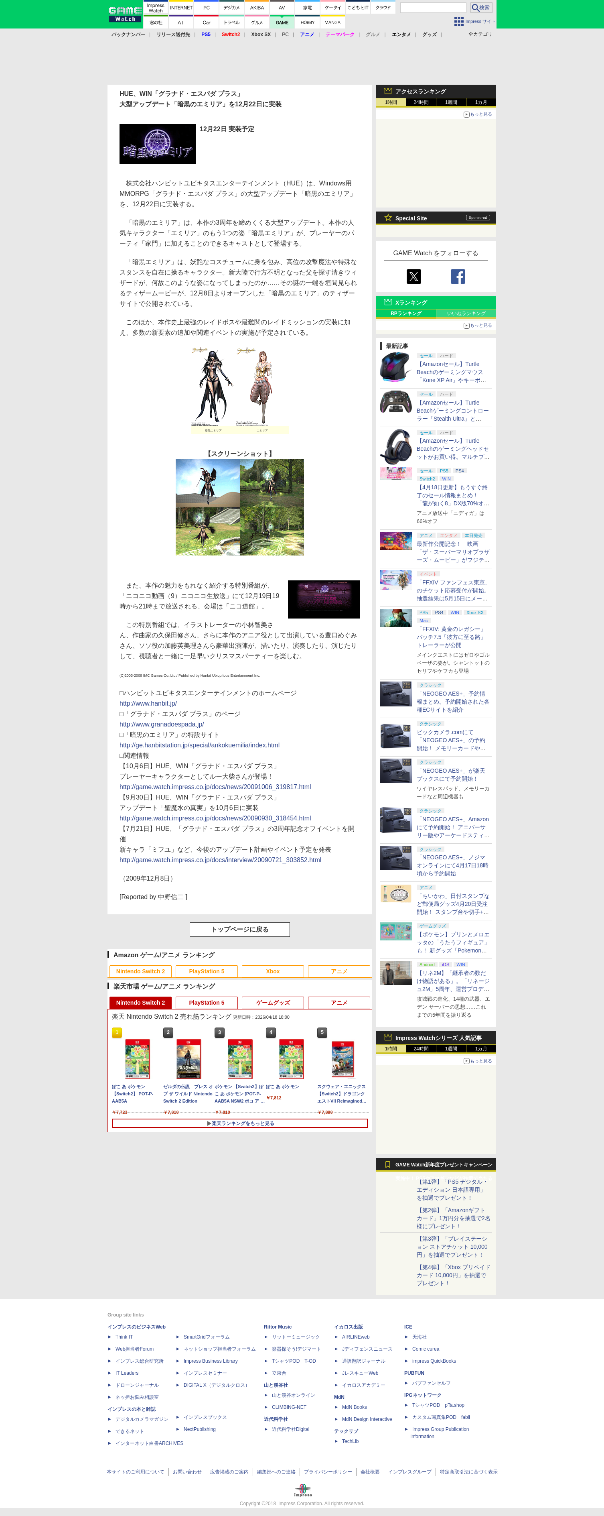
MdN (339, 1397)
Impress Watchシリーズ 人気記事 (438, 1038)
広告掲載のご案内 (229, 1472)
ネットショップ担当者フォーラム (220, 1349)
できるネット (130, 1431)
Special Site (411, 218)
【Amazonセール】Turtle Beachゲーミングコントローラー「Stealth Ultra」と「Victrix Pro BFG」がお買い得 (453, 418)
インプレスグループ (410, 1472)
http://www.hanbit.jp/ (148, 703)
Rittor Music (278, 1327)
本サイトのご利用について (135, 1472)
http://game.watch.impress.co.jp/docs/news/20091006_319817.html (215, 786)
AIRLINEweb (356, 1337)
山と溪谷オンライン (293, 1395)
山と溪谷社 (276, 1385)
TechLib (350, 1441)
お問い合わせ (187, 1472)
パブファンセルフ (431, 1383)
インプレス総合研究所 (140, 1361)
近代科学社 (276, 1419)
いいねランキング (466, 313)
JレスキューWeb (360, 1373)
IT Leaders (127, 1373)
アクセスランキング (420, 91)
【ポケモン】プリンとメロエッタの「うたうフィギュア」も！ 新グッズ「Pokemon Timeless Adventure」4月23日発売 (453, 950)
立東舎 (279, 1373)
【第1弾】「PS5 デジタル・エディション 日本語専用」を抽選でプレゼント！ (452, 1189)
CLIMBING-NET (289, 1407)
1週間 (451, 102)
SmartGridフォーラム (207, 1337)
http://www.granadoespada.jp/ (162, 724)
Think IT (124, 1337)
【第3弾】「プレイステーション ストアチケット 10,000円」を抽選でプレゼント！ (452, 1246)
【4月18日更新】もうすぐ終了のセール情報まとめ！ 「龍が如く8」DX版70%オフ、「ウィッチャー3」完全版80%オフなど (452, 503)
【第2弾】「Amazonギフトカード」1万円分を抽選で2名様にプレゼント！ (453, 1218)
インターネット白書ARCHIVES (149, 1443)
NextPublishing (200, 1429)
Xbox (273, 971)
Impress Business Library (211, 1361)
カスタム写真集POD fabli (441, 1417)
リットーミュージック (296, 1337)
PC (285, 34)
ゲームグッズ (273, 1002)
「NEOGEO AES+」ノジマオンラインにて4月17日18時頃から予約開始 (452, 865)
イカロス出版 (348, 1327)
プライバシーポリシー (328, 1472)
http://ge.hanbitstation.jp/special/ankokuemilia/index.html (200, 745)
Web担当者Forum (135, 1349)
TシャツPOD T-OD (294, 1361)
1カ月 (481, 102)
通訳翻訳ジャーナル (363, 1361)
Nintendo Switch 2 (140, 971)
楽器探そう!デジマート (296, 1349)
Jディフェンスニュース (367, 1349)
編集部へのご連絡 (276, 1472)
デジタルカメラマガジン (142, 1419)
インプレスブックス (205, 1417)
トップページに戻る (240, 929)
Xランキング (411, 302)
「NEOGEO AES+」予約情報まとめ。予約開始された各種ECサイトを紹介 (453, 701)
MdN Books (354, 1407)
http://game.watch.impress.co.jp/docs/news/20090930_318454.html (215, 818)
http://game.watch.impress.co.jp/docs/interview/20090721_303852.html (220, 860)
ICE (408, 1327)
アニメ (339, 971)
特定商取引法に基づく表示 (469, 1472)
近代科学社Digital (290, 1429)
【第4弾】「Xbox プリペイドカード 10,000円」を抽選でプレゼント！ (453, 1275)
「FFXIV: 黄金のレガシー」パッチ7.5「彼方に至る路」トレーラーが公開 (451, 637)
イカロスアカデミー (363, 1385)
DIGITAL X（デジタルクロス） (217, 1385)
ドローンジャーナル (137, 1385)
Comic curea (425, 1349)
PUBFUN (414, 1373)
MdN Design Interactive (367, 1419)
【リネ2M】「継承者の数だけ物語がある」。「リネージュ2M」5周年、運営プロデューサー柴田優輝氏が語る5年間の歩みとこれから (453, 989)
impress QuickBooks (434, 1361)
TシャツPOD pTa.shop (438, 1405)
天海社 (419, 1337)
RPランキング (406, 313)
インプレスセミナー (205, 1373)
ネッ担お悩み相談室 (137, 1397)
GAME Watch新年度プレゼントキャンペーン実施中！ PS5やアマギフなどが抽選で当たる (444, 1167)
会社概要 (370, 1472)
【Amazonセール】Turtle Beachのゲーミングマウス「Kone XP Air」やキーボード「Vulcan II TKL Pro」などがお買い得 (452, 380)
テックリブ (346, 1431)
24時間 (420, 102)
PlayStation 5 (207, 971)
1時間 (391, 102)
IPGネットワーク (423, 1395)
